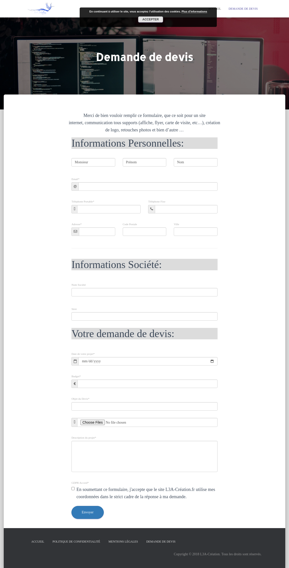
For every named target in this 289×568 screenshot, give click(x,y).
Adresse (76, 224)
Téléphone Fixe (156, 201)
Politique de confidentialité (76, 541)
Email (75, 179)
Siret (74, 309)
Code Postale (130, 224)
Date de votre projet (83, 354)
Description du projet (83, 437)
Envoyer (87, 512)
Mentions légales (123, 541)
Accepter (150, 19)
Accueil (37, 541)
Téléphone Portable (82, 201)
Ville (176, 224)
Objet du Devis (80, 398)
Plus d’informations (194, 11)
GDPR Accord (80, 482)
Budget (76, 376)
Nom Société (78, 285)
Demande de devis (243, 8)
